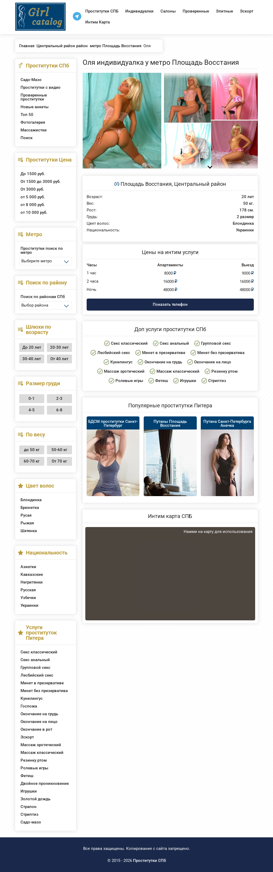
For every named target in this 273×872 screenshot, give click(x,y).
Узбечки (28, 597)
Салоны (168, 11)
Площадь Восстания (146, 184)
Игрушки (29, 791)
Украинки (29, 605)
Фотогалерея (33, 122)
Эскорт (246, 11)
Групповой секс (35, 667)
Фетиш (27, 775)
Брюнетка (30, 507)
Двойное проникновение (45, 783)
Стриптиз (29, 814)
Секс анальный (35, 659)
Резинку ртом (34, 760)
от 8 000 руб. (33, 204)
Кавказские (32, 574)
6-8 (59, 410)
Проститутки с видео (41, 87)
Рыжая (27, 523)
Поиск (27, 137)
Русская (28, 590)
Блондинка (31, 499)
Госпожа (29, 706)
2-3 (59, 398)
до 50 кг (31, 449)
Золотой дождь (35, 799)
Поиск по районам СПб (43, 296)
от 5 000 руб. (33, 197)
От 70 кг (59, 461)
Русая (26, 515)
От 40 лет (59, 358)
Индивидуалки (139, 11)
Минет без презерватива (44, 690)
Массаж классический (42, 752)
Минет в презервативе (42, 683)
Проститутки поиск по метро (42, 250)
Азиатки (28, 566)
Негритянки (32, 582)
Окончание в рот (36, 729)
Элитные (224, 11)
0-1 (32, 398)
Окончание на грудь (39, 714)
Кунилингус (32, 698)
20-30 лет (59, 347)
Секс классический (39, 652)
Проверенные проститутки (34, 97)
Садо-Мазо (31, 79)
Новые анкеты (35, 107)
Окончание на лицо (39, 721)
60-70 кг (31, 461)
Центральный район (200, 184)
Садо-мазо (31, 822)
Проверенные (196, 11)
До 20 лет (31, 347)
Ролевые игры (34, 768)
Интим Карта (97, 22)
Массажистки (34, 130)
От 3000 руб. (32, 189)
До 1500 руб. (33, 173)
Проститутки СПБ (101, 11)
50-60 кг (59, 449)
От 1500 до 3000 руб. (41, 181)
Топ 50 (27, 114)
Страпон (29, 806)
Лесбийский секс (37, 675)
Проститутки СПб (149, 860)
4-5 (32, 410)
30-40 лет (31, 358)
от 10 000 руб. (34, 212)
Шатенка (29, 530)
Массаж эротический (41, 744)
